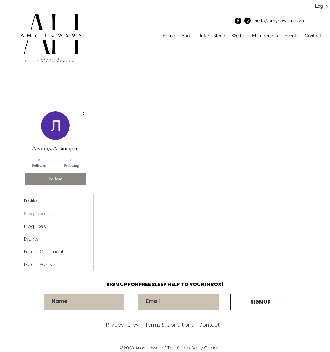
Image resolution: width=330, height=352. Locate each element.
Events (31, 239)
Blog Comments (43, 213)
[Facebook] (238, 21)
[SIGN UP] (260, 302)
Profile (30, 201)
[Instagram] (247, 21)
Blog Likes (35, 226)
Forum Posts (38, 264)
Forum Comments (45, 252)
